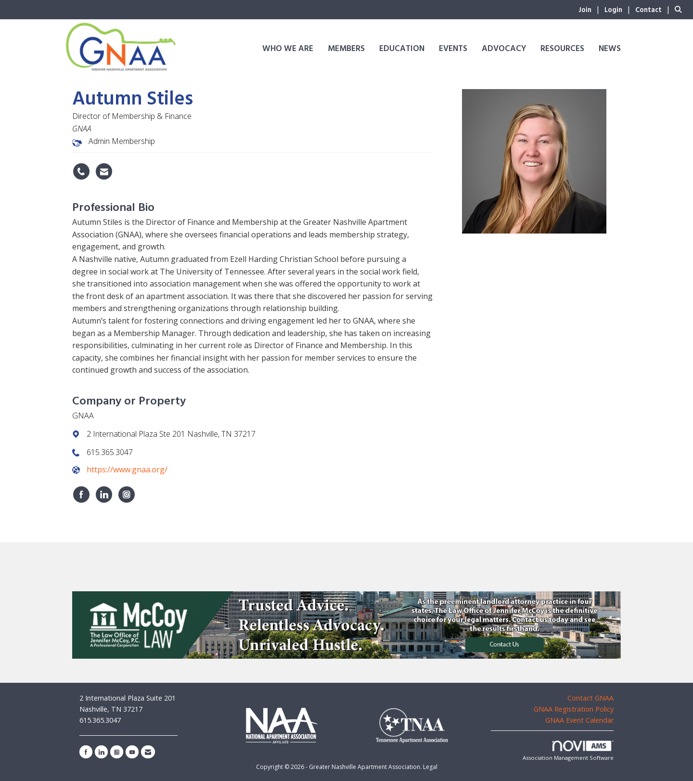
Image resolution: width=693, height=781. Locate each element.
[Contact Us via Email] (148, 751)
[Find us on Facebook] (85, 751)
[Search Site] (680, 9)
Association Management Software (568, 751)
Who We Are (287, 48)
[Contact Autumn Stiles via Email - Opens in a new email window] (104, 171)
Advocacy (504, 48)
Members (346, 48)
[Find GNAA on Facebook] (81, 494)
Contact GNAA (590, 698)
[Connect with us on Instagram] (116, 751)
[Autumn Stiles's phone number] (81, 171)
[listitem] (590, 9)
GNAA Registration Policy (574, 709)
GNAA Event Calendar (579, 720)
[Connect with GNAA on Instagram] (126, 494)
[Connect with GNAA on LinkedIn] (104, 494)
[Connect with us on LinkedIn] (101, 751)
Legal (430, 767)
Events (453, 48)
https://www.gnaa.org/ (127, 469)
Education (401, 48)
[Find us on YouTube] (132, 751)
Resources (562, 48)
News (610, 48)
